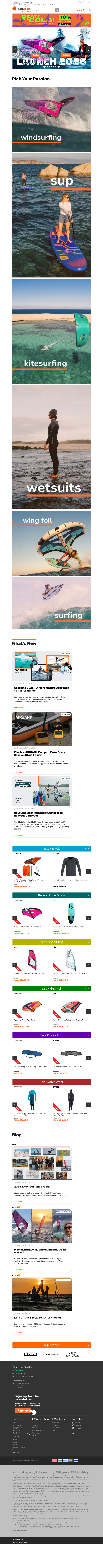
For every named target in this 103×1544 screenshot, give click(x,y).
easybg (38, 1460)
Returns (15, 1445)
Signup (81, 2)
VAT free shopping (18, 1447)
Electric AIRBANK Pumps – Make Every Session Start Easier (39, 754)
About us (35, 1425)
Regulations (16, 1452)
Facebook (76, 1422)
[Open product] (32, 872)
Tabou (65, 1485)
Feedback (55, 1425)
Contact (14, 4)
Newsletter (55, 1422)
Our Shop (35, 1428)
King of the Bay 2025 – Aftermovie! (37, 1317)
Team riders (51, 4)
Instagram (77, 1425)
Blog (35, 4)
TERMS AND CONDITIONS (19, 1542)
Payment (15, 1442)
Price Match (56, 1428)
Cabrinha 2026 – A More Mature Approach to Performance (41, 689)
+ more (86, 1345)
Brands (44, 4)
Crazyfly (77, 1483)
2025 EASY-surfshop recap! (32, 1186)
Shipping (15, 1439)
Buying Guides (17, 1428)
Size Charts (16, 1430)
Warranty (15, 1450)
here (25, 1530)
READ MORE (18, 708)
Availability (16, 1437)
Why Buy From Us (38, 1430)
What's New (24, 643)
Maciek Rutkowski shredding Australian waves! (40, 1251)
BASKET (80, 10)
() (88, 10)
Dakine (87, 1491)
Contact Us (35, 1422)
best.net (27, 1460)
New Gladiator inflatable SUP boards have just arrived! (38, 814)
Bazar (34, 1438)
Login (88, 2)
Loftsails (60, 1485)
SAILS (36, 55)
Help (39, 4)
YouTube (76, 1428)
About (20, 4)
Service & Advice (17, 1425)
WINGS (66, 55)
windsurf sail (55, 1477)
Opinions (35, 1436)
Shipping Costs (28, 4)
